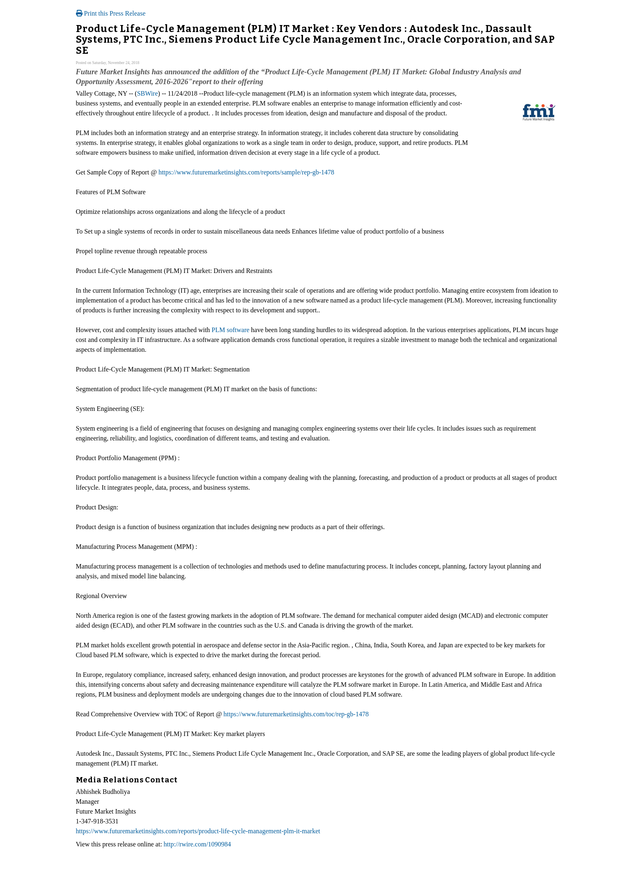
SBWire (147, 93)
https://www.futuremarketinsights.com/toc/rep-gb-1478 (296, 714)
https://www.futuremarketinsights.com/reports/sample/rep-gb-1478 (246, 172)
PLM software (230, 329)
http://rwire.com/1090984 (197, 844)
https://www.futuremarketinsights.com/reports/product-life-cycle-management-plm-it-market (198, 831)
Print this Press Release (111, 13)
